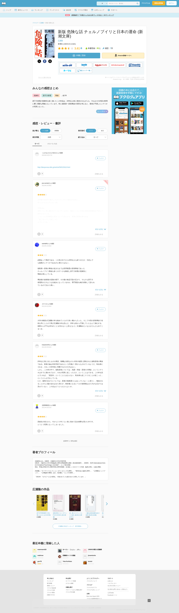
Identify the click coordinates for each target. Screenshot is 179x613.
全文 (102, 130)
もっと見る (102, 111)
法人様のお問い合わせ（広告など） (118, 589)
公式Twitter (111, 592)
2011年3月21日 (47, 407)
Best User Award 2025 (93, 596)
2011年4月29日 (47, 306)
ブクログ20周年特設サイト (94, 598)
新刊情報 (49, 583)
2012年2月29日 (47, 185)
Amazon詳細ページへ (123, 55)
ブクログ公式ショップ (93, 590)
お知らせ (110, 581)
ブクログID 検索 (70, 592)
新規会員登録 (159, 3)
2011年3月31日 (47, 347)
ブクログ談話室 (51, 588)
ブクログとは (145, 3)
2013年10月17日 (47, 155)
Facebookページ (112, 595)
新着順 (57, 130)
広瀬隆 (60, 40)
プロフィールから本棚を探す (74, 590)
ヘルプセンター (112, 583)
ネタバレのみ (52, 144)
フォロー (100, 158)
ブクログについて (92, 581)
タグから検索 (69, 583)
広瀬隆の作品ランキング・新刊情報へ (70, 526)
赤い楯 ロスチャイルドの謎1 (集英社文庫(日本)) (75, 515)
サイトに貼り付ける (44, 77)
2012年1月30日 (47, 246)
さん (50, 153)
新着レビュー (51, 585)
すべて (37, 144)
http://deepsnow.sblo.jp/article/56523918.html (54, 167)
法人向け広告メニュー (114, 585)
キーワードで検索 (71, 581)
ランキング (50, 581)
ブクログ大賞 (51, 590)
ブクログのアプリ (92, 587)
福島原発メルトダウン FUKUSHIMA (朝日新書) (60, 515)
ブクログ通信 (51, 592)
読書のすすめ (51, 595)
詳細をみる (99, 174)
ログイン (171, 3)
